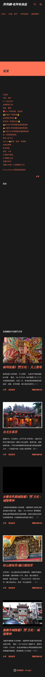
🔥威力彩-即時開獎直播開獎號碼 (15, 125)
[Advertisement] (22, 39)
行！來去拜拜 (8, 101)
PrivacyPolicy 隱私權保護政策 (14, 170)
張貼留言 (11, 390)
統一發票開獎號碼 (9, 135)
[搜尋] (34, 4)
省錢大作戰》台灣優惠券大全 (14, 165)
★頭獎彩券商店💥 (10, 118)
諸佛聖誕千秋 (8, 105)
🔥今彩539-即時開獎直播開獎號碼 (16, 131)
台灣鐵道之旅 (8, 158)
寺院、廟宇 (7, 98)
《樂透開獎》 (35, 14)
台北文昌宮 (10, 432)
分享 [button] (37, 176)
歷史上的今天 (8, 138)
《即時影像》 (24, 14)
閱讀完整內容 (37, 390)
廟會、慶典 (7, 108)
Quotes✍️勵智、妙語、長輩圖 (14, 141)
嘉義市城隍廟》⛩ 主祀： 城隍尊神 (21, 632)
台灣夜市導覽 (8, 155)
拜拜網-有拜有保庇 (15, 4)
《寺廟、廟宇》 (13, 14)
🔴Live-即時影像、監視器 (13, 111)
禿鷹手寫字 (7, 161)
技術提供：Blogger (22, 670)
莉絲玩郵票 (7, 145)
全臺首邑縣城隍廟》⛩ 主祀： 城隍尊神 (22, 498)
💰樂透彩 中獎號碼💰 (11, 115)
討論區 (5, 95)
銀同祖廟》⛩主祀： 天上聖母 (22, 367)
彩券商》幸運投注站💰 (11, 121)
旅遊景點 (6, 148)
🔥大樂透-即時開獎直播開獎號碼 (15, 128)
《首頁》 (3, 14)
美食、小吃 (7, 151)
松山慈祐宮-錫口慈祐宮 (18, 565)
